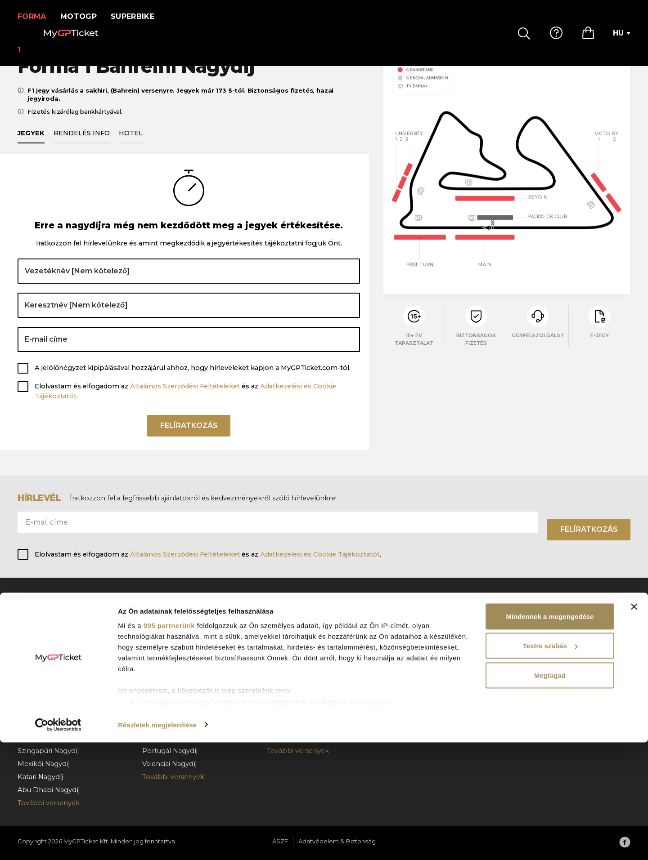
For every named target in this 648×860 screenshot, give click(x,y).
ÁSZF (525, 633)
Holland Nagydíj (44, 698)
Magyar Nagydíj (43, 685)
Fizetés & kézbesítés (425, 646)
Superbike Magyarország (308, 646)
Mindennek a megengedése (550, 734)
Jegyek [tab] (31, 143)
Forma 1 (35, 16)
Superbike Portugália (302, 620)
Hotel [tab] (131, 143)
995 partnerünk (169, 743)
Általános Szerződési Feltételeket (185, 396)
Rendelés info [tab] (82, 143)
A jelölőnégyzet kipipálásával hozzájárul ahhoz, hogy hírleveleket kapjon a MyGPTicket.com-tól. (193, 378)
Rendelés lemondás (425, 659)
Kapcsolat (408, 672)
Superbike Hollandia (300, 633)
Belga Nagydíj (40, 672)
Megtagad (550, 793)
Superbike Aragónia (299, 672)
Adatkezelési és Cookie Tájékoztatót (320, 554)
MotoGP (84, 16)
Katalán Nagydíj (168, 633)
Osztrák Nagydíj (43, 659)
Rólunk (528, 620)
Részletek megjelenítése (157, 842)
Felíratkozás (189, 439)
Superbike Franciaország (307, 698)
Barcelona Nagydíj (47, 646)
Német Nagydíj (167, 698)
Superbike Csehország (304, 659)
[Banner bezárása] (634, 724)
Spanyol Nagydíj (169, 620)
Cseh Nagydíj (163, 672)
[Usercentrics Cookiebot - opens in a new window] (58, 842)
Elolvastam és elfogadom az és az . (185, 401)
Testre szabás (550, 763)
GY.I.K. (402, 620)
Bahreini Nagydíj (44, 620)
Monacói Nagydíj (45, 633)
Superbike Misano (297, 685)
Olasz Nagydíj (164, 646)
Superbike (138, 16)
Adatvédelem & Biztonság (559, 646)
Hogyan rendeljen (421, 633)
